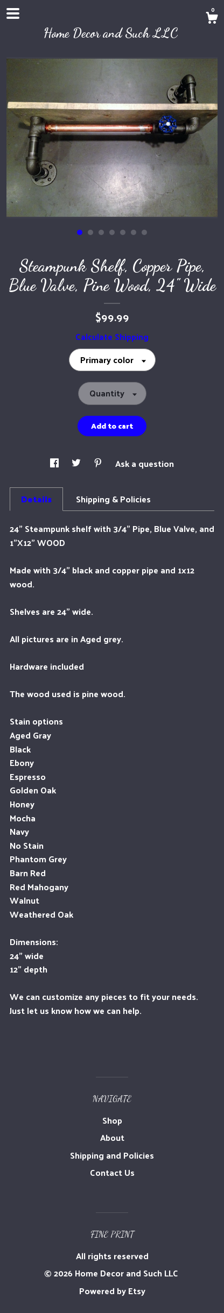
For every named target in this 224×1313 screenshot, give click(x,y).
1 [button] (79, 232)
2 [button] (90, 232)
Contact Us (112, 1172)
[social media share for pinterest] (99, 463)
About (112, 1137)
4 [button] (112, 232)
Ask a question (144, 463)
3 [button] (101, 232)
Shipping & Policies (113, 499)
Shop (112, 1120)
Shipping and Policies (112, 1155)
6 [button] (133, 232)
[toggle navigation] (12, 13)
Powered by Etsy (112, 1290)
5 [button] (122, 232)
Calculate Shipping (112, 336)
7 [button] (144, 232)
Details (36, 499)
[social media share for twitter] (77, 463)
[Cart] (212, 19)
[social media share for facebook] (55, 463)
